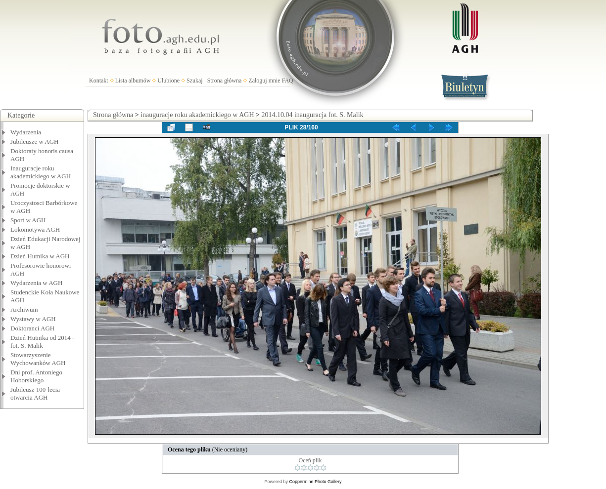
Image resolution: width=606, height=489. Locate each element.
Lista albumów (133, 80)
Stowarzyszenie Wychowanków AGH (38, 359)
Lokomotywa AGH (35, 229)
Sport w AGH (28, 220)
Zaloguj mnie (264, 80)
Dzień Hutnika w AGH (40, 256)
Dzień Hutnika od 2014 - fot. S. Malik (42, 341)
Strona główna (224, 80)
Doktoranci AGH (32, 328)
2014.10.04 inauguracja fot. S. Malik (312, 115)
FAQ (287, 80)
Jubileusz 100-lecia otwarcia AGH (35, 393)
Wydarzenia (25, 132)
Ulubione (168, 80)
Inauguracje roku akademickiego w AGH (40, 172)
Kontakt (98, 80)
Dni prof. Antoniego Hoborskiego (36, 376)
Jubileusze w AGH (34, 141)
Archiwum (24, 309)
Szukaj (194, 80)
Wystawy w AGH (33, 319)
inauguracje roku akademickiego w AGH (197, 115)
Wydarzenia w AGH (36, 282)
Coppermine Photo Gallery (315, 481)
